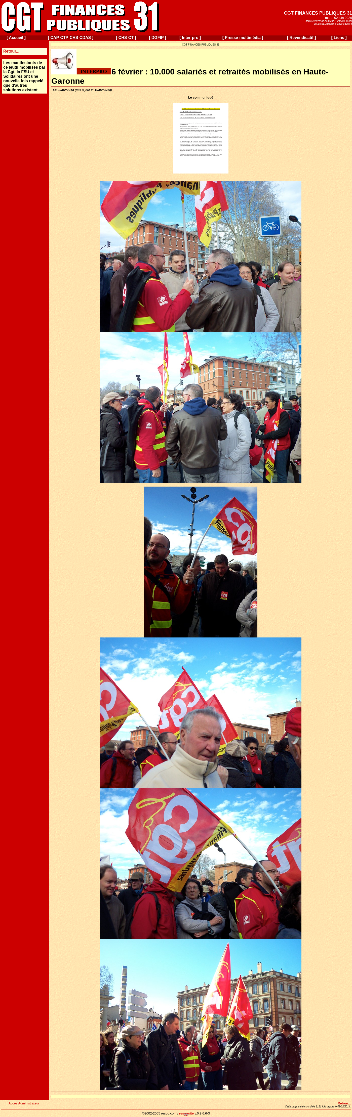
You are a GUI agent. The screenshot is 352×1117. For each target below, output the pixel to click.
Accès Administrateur (24, 1103)
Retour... (11, 51)
